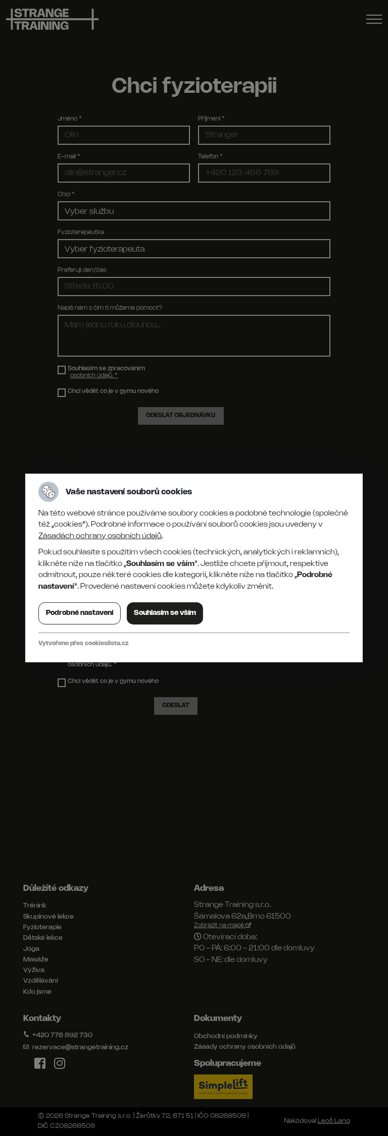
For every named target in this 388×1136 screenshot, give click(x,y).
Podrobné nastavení (79, 613)
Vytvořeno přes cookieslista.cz (83, 643)
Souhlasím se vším (165, 613)
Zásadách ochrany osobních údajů (100, 536)
